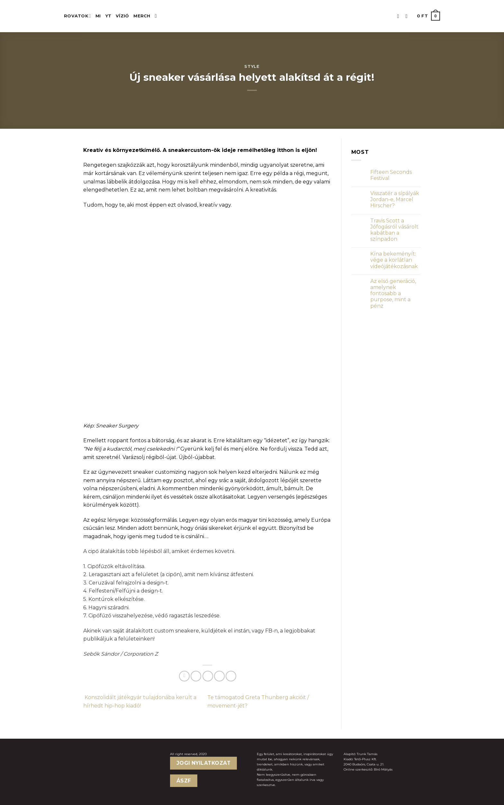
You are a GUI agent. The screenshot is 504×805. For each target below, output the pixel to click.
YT (108, 16)
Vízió (122, 16)
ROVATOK (77, 16)
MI (98, 16)
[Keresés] (157, 16)
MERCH (141, 16)
